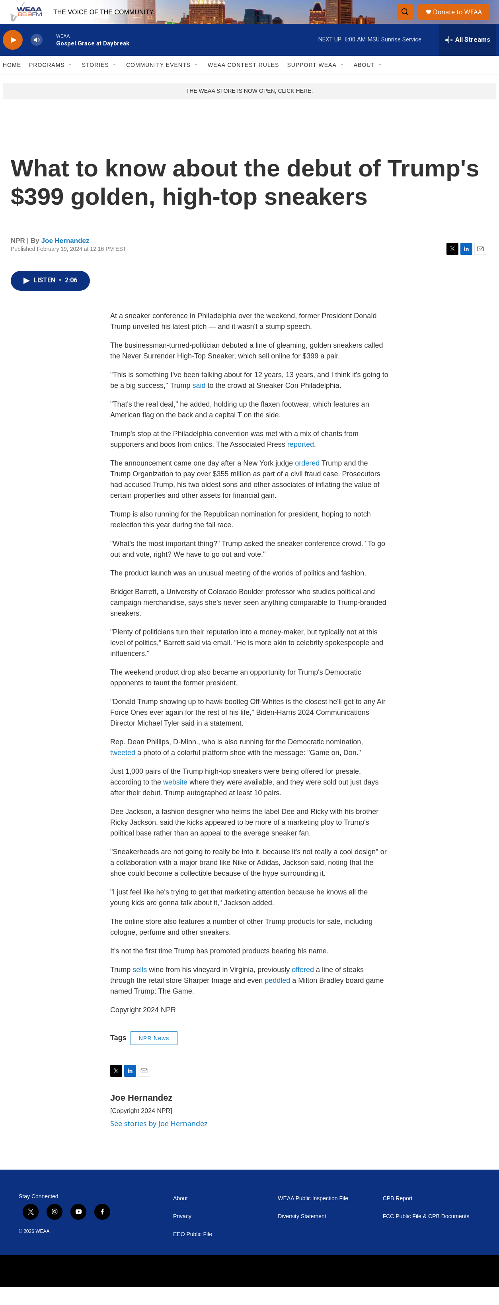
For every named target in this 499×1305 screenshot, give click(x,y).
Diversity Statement (302, 1234)
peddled (277, 998)
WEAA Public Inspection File (313, 1216)
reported (300, 462)
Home (12, 83)
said (198, 403)
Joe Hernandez (65, 258)
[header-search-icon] (405, 21)
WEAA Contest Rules (243, 83)
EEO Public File (192, 1252)
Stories (95, 83)
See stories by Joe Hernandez (158, 1141)
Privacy (182, 1234)
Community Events (158, 83)
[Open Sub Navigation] (71, 83)
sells (140, 988)
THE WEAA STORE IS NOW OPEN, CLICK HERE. (249, 109)
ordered (307, 481)
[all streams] (467, 58)
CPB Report (398, 1216)
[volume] (36, 58)
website (175, 800)
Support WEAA (311, 83)
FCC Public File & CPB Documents (426, 1234)
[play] (12, 58)
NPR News (154, 1056)
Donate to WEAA (460, 21)
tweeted (122, 771)
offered (303, 988)
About (364, 83)
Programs (47, 83)
